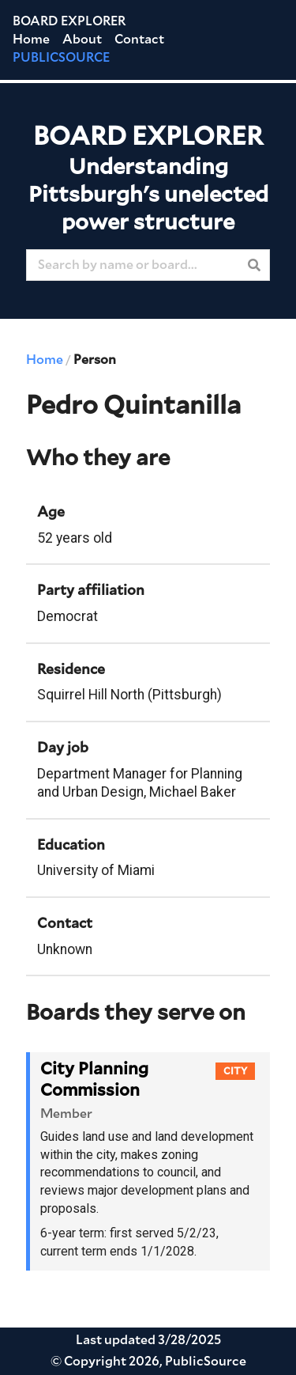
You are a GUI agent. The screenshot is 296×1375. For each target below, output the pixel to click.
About (82, 39)
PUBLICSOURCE (61, 57)
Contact (139, 39)
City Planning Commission (94, 1080)
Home (31, 39)
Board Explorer (69, 21)
